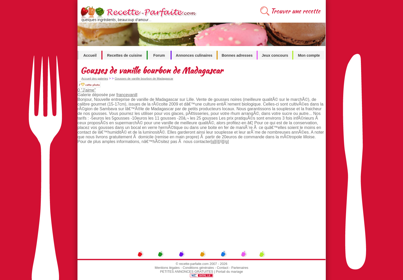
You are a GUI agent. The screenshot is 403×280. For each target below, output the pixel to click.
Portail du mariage (229, 272)
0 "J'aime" (86, 90)
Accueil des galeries (94, 78)
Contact (222, 268)
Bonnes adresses (237, 55)
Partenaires (239, 268)
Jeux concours (275, 55)
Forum (159, 55)
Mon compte (309, 55)
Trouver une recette (295, 11)
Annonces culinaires (194, 55)
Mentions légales (167, 268)
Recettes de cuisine (124, 55)
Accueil (89, 55)
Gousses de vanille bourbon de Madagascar (144, 78)
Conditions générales (198, 268)
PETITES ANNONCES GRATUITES (186, 272)
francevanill (126, 95)
